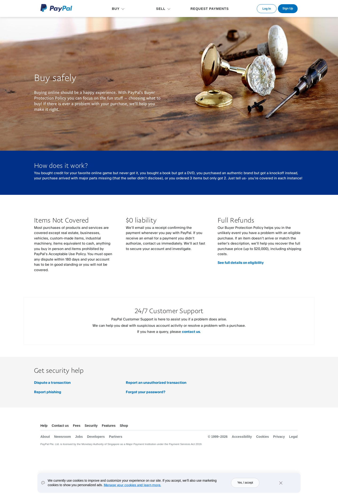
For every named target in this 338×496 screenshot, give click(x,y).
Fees (77, 425)
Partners (115, 436)
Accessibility (242, 436)
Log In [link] (266, 8)
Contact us (60, 425)
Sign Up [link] (287, 8)
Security (91, 425)
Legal (293, 436)
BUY (116, 9)
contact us (191, 331)
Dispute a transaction (52, 382)
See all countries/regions (294, 426)
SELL (160, 9)
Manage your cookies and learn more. (132, 485)
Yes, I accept (245, 482)
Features (108, 425)
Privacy (279, 436)
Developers (96, 436)
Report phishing (47, 392)
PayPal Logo (56, 8)
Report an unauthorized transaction (156, 382)
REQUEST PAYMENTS (209, 9)
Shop (124, 425)
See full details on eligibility (241, 262)
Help (43, 425)
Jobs (79, 436)
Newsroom (62, 436)
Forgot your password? (145, 392)
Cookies (262, 436)
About (45, 436)
